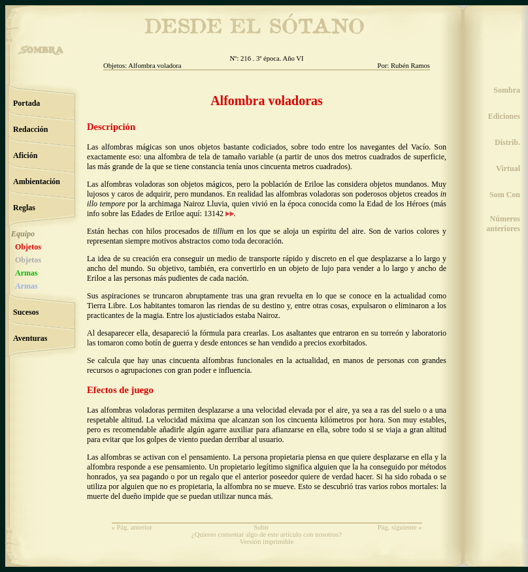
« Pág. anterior (132, 527)
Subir (261, 527)
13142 (219, 213)
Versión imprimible (267, 541)
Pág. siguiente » (400, 527)
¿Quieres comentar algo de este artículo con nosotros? (266, 534)
